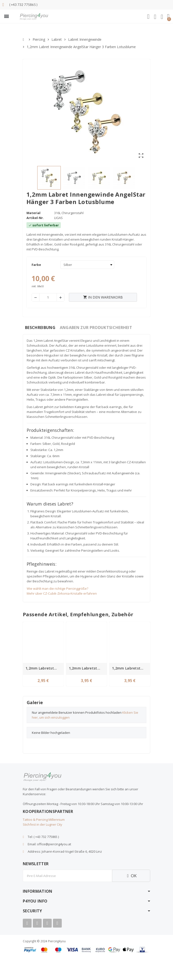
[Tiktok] (57, 923)
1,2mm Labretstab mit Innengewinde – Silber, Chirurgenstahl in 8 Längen (43, 668)
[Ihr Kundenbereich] (155, 17)
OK (131, 875)
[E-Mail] (67, 876)
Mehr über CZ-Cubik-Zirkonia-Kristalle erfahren (62, 593)
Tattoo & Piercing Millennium (44, 819)
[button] (6, 16)
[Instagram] (47, 923)
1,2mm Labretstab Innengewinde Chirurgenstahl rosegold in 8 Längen (130, 668)
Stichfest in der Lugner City (42, 824)
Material (33, 213)
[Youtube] (37, 923)
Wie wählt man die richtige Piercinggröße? (57, 588)
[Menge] (48, 297)
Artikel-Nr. (35, 218)
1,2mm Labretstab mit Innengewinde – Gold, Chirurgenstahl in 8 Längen (87, 668)
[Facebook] (27, 923)
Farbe (36, 264)
